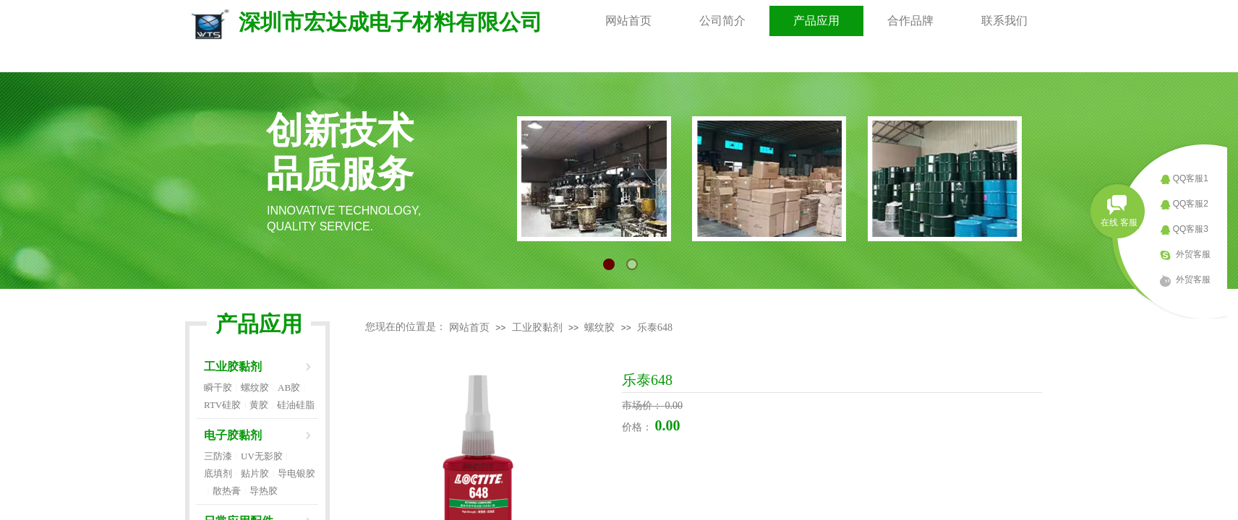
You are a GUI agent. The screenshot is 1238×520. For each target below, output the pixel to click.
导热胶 (263, 490)
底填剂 (218, 473)
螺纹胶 (599, 327)
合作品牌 (910, 20)
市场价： (643, 405)
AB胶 (289, 387)
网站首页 (628, 20)
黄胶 (258, 404)
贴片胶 (255, 473)
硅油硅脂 (296, 404)
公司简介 (722, 20)
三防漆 (218, 456)
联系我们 (1004, 20)
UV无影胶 (262, 456)
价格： (638, 427)
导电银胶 (296, 473)
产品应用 (816, 20)
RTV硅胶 (222, 404)
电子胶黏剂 (233, 435)
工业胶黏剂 (537, 327)
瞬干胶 (218, 387)
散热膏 (227, 490)
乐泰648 (655, 327)
